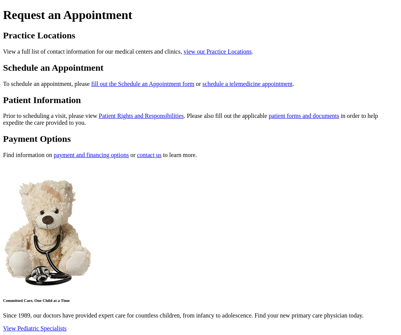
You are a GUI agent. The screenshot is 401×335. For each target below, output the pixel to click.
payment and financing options (91, 155)
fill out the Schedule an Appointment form (142, 84)
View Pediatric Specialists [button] (35, 328)
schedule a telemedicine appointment (247, 84)
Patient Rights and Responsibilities (141, 116)
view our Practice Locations (217, 51)
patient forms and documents (304, 116)
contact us (149, 155)
